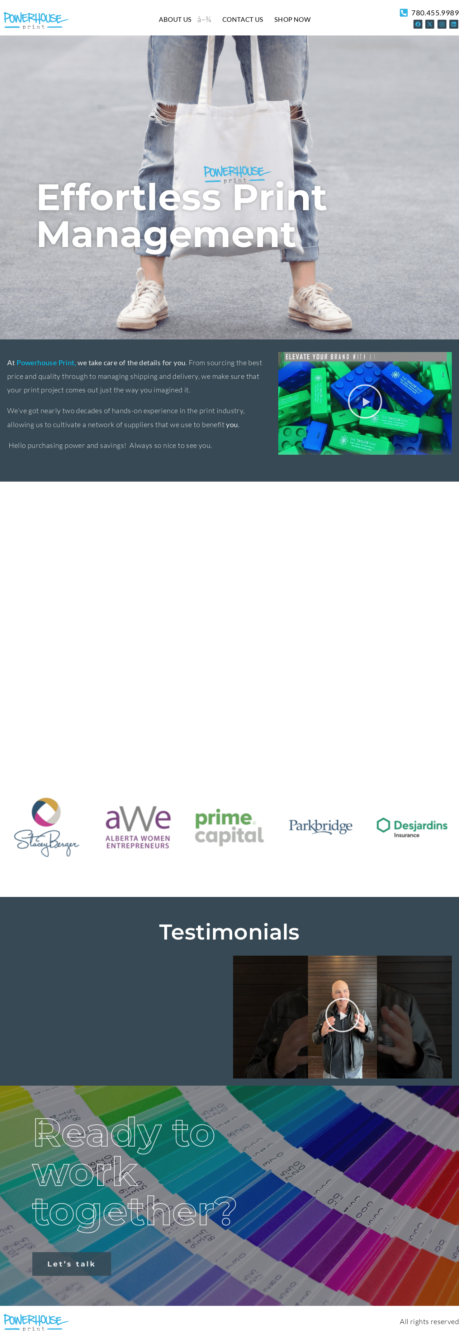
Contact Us (243, 19)
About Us (175, 19)
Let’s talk (71, 1264)
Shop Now (292, 19)
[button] (365, 403)
